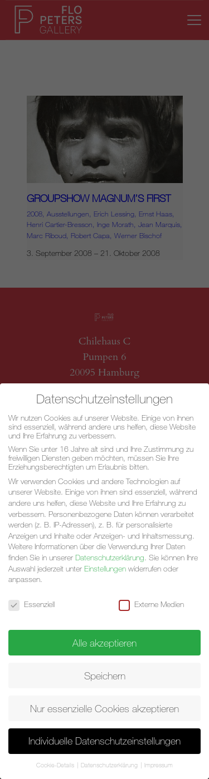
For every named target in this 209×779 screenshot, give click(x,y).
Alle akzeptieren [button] (104, 643)
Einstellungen (105, 568)
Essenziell (36, 604)
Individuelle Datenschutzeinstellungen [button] (104, 741)
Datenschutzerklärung (109, 557)
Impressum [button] (158, 765)
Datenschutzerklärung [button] (110, 765)
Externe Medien (156, 604)
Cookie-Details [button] (56, 765)
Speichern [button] (104, 676)
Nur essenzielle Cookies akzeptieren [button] (104, 708)
